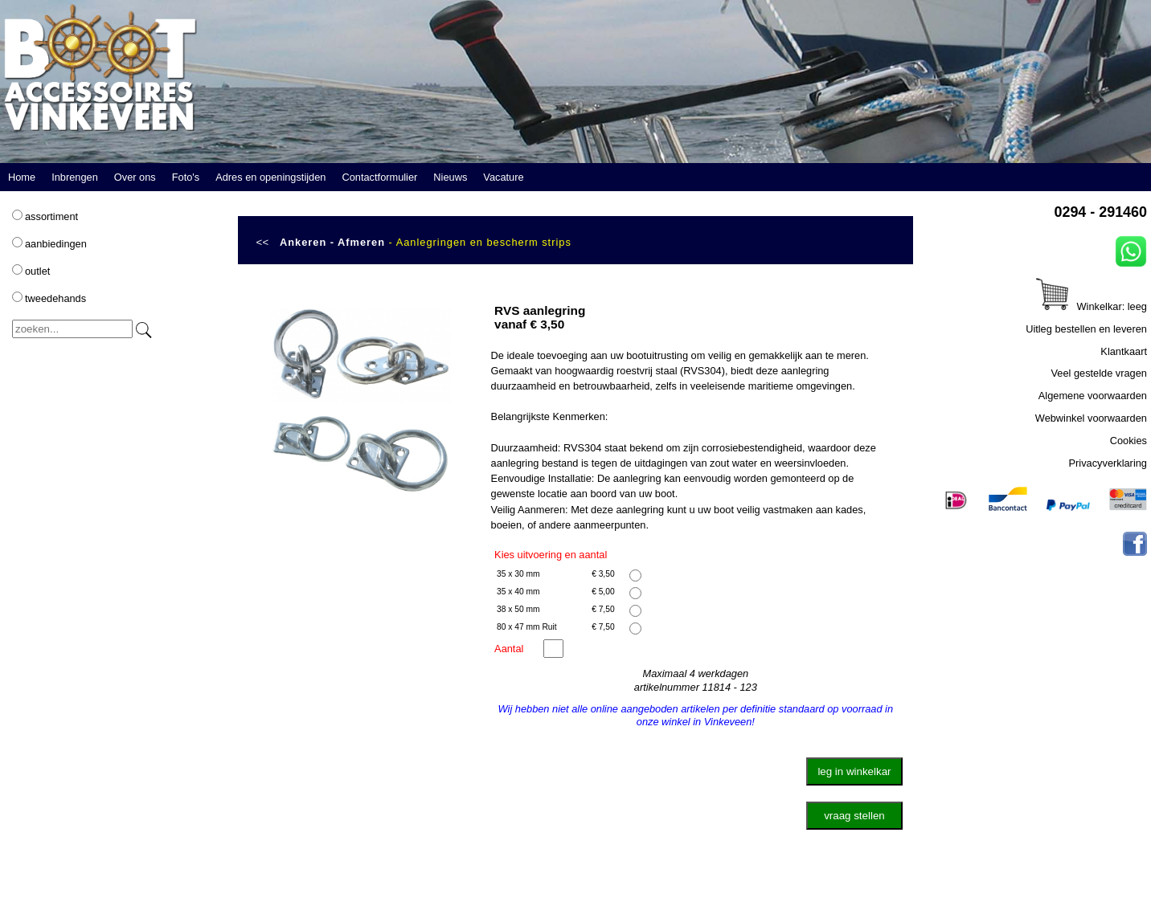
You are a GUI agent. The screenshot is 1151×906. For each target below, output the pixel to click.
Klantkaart (1123, 351)
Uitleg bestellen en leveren (1086, 329)
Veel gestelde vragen (1099, 373)
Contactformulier (379, 177)
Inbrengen (74, 177)
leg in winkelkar (854, 771)
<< (262, 242)
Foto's (185, 177)
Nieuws (450, 177)
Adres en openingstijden (270, 177)
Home (21, 177)
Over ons (135, 177)
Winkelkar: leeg (1091, 306)
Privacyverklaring (1108, 463)
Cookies (1128, 441)
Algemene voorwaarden (1092, 396)
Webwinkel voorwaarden (1091, 418)
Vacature (503, 177)
